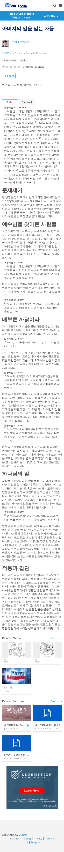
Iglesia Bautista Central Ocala (18, 728)
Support (35, 842)
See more (56, 638)
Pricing (27, 838)
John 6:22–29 (10, 60)
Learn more (50, 15)
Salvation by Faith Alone (18, 724)
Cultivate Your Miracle (47, 724)
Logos (23, 834)
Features (14, 838)
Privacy (38, 838)
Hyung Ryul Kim (21, 41)
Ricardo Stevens (43, 728)
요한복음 (7, 53)
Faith (23, 60)
